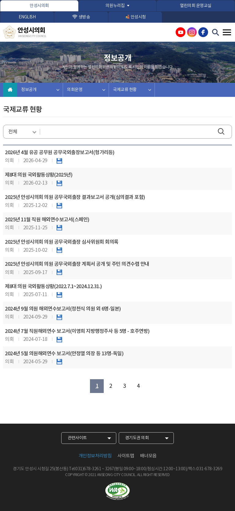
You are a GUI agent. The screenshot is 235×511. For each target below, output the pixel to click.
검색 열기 (215, 32)
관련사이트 (77, 438)
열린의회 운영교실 (195, 5)
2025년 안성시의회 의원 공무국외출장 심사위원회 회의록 (61, 242)
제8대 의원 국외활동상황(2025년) (38, 175)
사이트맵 (126, 456)
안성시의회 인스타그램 (192, 32)
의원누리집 (115, 5)
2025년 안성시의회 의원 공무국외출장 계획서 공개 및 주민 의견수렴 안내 (77, 264)
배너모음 (148, 456)
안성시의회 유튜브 (180, 32)
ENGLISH (27, 17)
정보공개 (28, 89)
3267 (109, 469)
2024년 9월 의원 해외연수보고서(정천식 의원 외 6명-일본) (63, 309)
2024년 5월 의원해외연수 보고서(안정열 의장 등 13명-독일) (64, 354)
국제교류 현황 (125, 89)
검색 (222, 132)
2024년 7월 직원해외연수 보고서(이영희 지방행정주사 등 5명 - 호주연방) (77, 331)
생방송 (84, 17)
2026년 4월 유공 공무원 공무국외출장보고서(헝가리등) (59, 153)
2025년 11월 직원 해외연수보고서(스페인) (47, 220)
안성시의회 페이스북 (203, 32)
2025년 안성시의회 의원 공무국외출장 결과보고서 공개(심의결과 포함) (75, 197)
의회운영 (74, 89)
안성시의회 (39, 5)
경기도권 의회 (137, 438)
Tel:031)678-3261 (85, 469)
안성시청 (138, 17)
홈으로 (10, 90)
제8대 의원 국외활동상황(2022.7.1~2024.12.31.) (53, 287)
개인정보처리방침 (95, 456)
